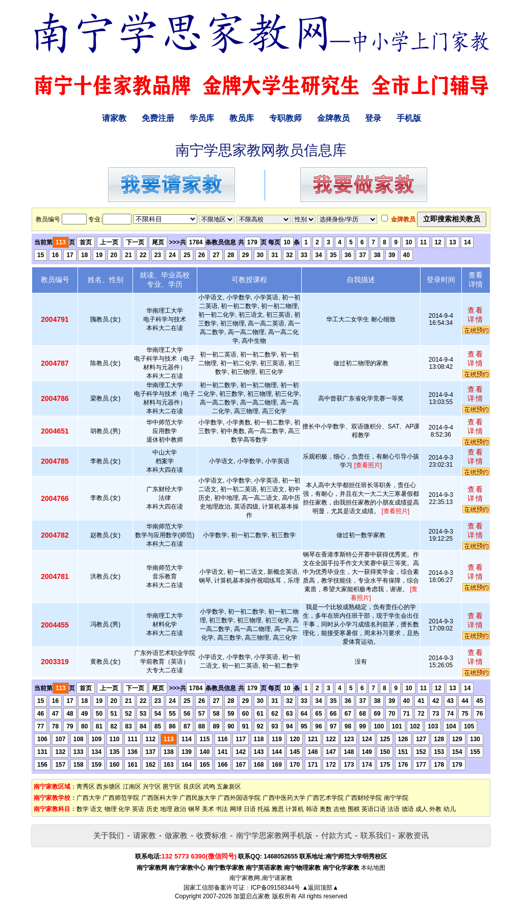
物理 (111, 809)
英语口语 (373, 809)
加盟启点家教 (251, 896)
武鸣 (209, 786)
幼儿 (449, 809)
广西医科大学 (159, 797)
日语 (250, 809)
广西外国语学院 (239, 797)
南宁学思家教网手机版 (274, 835)
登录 (373, 118)
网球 (236, 809)
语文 (96, 809)
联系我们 (375, 835)
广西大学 (88, 797)
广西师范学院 (120, 797)
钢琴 (194, 809)
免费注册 (158, 118)
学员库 (202, 118)
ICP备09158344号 (275, 887)
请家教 (114, 118)
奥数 (326, 809)
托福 (263, 809)
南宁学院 (396, 797)
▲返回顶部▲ (320, 887)
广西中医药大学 (284, 797)
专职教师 (285, 118)
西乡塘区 (108, 786)
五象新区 (229, 786)
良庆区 (192, 786)
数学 (82, 809)
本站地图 (373, 867)
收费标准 (211, 835)
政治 (180, 809)
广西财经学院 (363, 797)
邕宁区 (172, 786)
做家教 (176, 835)
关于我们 (108, 835)
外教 (435, 809)
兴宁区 (152, 786)
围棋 (354, 809)
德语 (408, 809)
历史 (152, 809)
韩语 (312, 809)
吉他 (339, 809)
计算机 (294, 809)
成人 (421, 809)
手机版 (409, 118)
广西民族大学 (197, 797)
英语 (138, 809)
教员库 (241, 118)
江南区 (132, 786)
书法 (222, 809)
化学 (124, 809)
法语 (393, 809)
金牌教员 (333, 118)
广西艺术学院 (325, 797)
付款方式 (336, 835)
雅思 (278, 809)
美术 (208, 809)
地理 (166, 809)
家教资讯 (413, 835)
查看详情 (475, 314)
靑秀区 (85, 786)
